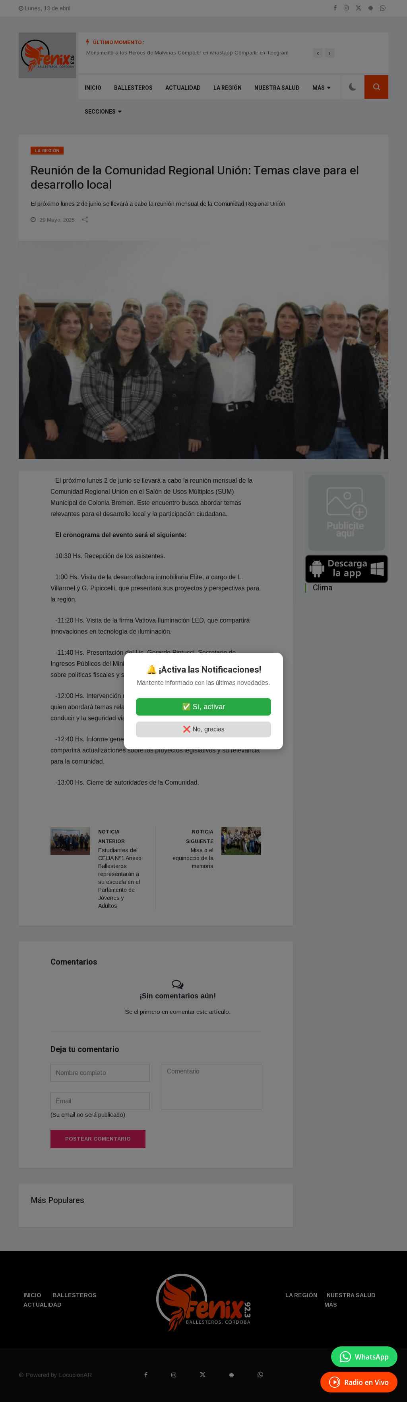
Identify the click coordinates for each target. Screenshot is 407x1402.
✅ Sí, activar (203, 707)
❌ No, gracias (204, 729)
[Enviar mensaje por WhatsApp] (364, 1356)
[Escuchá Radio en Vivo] (358, 1382)
